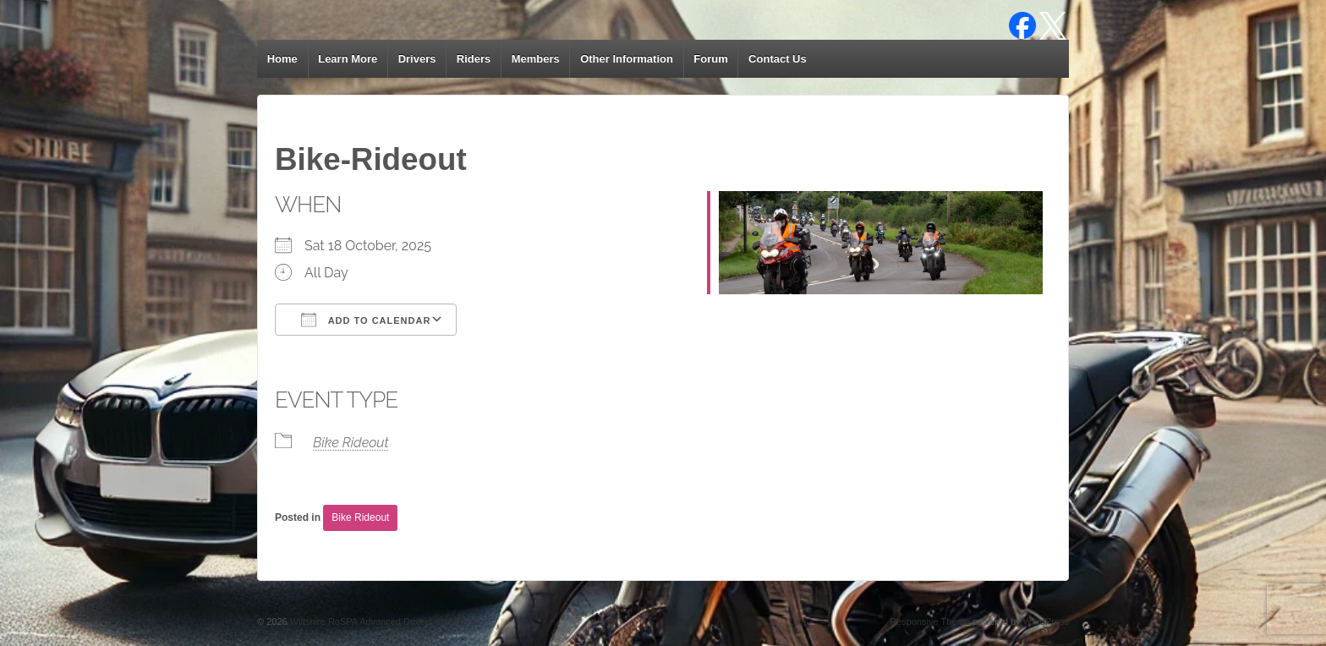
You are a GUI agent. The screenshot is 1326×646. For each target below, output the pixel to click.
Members (536, 58)
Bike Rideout (351, 443)
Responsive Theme (930, 621)
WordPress (1046, 621)
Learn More (347, 58)
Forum (710, 58)
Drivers (417, 58)
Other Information (626, 58)
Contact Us (777, 58)
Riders (473, 58)
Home (282, 58)
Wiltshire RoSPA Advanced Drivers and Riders (384, 621)
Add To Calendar (365, 319)
